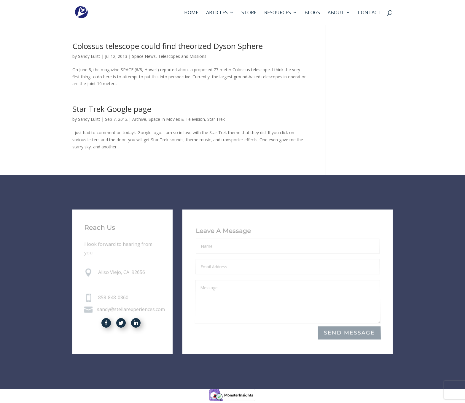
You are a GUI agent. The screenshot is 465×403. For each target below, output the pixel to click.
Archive (139, 119)
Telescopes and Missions (182, 56)
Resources (277, 13)
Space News (144, 56)
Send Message (349, 333)
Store (249, 13)
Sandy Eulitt (89, 56)
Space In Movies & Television (177, 119)
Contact (369, 13)
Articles (217, 13)
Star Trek (216, 119)
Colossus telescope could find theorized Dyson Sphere (167, 46)
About (336, 13)
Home (191, 13)
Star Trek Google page (111, 109)
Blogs (312, 13)
